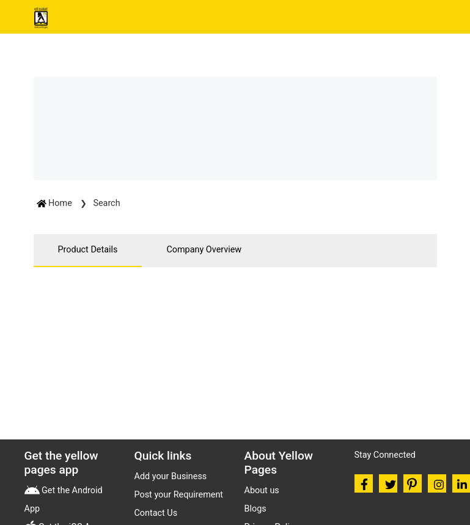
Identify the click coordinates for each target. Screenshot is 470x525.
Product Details (88, 249)
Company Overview (203, 249)
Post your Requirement (179, 495)
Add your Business (170, 476)
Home (56, 203)
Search (106, 203)
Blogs (255, 509)
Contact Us (156, 513)
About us (261, 490)
